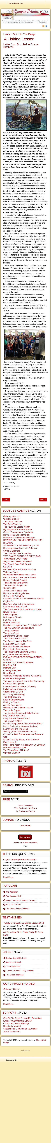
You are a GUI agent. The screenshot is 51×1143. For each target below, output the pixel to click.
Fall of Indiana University (14, 689)
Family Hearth (9, 742)
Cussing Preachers (12, 670)
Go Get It (7, 567)
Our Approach (12, 892)
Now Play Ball (9, 665)
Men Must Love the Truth (14, 747)
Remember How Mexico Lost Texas (19, 575)
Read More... (8, 877)
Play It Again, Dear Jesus (15, 649)
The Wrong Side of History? (16, 750)
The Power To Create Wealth (16, 527)
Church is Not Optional (13, 684)
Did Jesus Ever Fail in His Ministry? (19, 569)
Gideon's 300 (9, 588)
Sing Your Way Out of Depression (18, 604)
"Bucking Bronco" (11, 519)
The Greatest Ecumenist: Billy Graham (21, 713)
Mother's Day (9, 668)
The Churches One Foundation (17, 553)
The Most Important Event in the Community (23, 681)
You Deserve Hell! (13, 896)
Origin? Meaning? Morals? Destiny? (20, 859)
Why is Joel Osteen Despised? (17, 561)
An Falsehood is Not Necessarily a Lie (21, 545)
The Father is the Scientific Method (19, 652)
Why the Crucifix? (11, 753)
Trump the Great (11, 633)
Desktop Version (11, 1060)
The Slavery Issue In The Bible (17, 641)
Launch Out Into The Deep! (19, 34)
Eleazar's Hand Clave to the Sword (19, 577)
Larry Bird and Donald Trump (16, 718)
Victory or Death (10, 572)
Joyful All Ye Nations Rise (15, 591)
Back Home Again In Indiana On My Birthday (24, 745)
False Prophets (10, 614)
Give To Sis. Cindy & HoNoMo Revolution (22, 1018)
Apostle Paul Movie (12, 705)
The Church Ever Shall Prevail (17, 564)
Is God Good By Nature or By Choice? (21, 739)
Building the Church (12, 617)
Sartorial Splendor (11, 551)
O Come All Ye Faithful (13, 596)
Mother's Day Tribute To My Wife (18, 662)
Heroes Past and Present (15, 580)
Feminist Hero (9, 620)
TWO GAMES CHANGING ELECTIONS (22, 556)
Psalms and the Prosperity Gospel (19, 537)
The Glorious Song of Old (15, 585)
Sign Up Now (25, 837)
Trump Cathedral (11, 630)
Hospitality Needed (12, 1026)
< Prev (5, 499)
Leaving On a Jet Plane (14, 644)
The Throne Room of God (15, 638)
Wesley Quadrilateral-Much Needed (19, 731)
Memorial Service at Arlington (16, 646)
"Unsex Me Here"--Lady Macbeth (20, 971)
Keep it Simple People (13, 700)
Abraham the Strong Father (16, 636)
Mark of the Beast (11, 622)
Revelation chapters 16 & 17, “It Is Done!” (22, 625)
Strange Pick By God (13, 692)
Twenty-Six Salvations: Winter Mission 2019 (23, 923)
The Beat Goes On (12, 697)
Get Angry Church (11, 516)
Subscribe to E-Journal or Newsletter (20, 1029)
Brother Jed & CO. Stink (16, 958)
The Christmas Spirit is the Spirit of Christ (22, 609)
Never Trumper (10, 612)
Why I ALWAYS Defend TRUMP (18, 708)
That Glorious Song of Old (15, 583)
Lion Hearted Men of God (15, 606)
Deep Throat (9, 673)
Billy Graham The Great (14, 715)
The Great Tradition (12, 524)
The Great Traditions (12, 521)
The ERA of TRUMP (12, 721)
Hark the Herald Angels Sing (16, 593)
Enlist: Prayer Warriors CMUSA (17, 1021)
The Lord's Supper (11, 710)
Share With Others (12, 1031)
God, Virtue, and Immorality (16, 654)
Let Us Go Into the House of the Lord (20, 726)
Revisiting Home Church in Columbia (20, 548)
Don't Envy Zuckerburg (13, 694)
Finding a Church (11, 702)
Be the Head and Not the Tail (16, 535)
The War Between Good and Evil (18, 628)
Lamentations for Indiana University (19, 686)
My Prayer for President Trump (17, 529)
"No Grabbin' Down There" (15, 559)
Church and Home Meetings (16, 1023)
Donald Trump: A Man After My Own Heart (22, 723)
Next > (43, 499)
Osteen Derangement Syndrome (18, 532)
